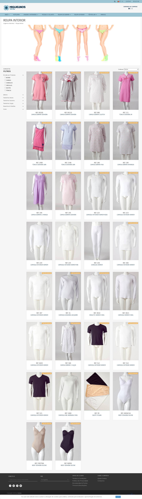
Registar (136, 1)
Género (5, 95)
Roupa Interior (19, 23)
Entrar (128, 1)
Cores (5, 109)
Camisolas (7, 83)
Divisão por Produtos (9, 75)
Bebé (7, 14)
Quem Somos (102, 478)
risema (19, 493)
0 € (130, 8)
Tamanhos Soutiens (9, 100)
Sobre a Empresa (103, 475)
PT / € (120, 1)
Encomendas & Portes (80, 483)
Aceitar (118, 497)
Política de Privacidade (80, 481)
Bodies (6, 77)
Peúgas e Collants (48, 14)
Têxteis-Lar (92, 14)
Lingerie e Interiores (31, 14)
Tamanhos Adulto (8, 98)
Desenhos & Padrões (9, 106)
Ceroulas (7, 85)
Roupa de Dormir (64, 14)
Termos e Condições (79, 478)
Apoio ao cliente (78, 475)
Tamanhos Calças (8, 103)
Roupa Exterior (79, 14)
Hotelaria (16, 14)
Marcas (103, 14)
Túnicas (7, 90)
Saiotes (7, 88)
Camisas (7, 80)
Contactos (101, 481)
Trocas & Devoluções (80, 485)
